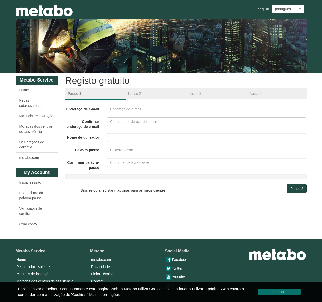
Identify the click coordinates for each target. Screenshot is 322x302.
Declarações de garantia (31, 144)
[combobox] (288, 9)
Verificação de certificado (30, 211)
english (263, 9)
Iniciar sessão (30, 182)
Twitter (174, 268)
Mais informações (104, 294)
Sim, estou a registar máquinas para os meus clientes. (121, 190)
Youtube (175, 277)
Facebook (177, 259)
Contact (97, 281)
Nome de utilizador (83, 137)
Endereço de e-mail (82, 109)
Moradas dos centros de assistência (36, 129)
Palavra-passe (87, 150)
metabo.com (29, 158)
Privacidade (100, 267)
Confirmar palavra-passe (83, 165)
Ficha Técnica (102, 274)
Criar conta (28, 224)
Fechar (279, 292)
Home (24, 90)
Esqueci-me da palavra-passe (31, 195)
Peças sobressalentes (31, 103)
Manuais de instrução (36, 116)
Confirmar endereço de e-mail (83, 124)
